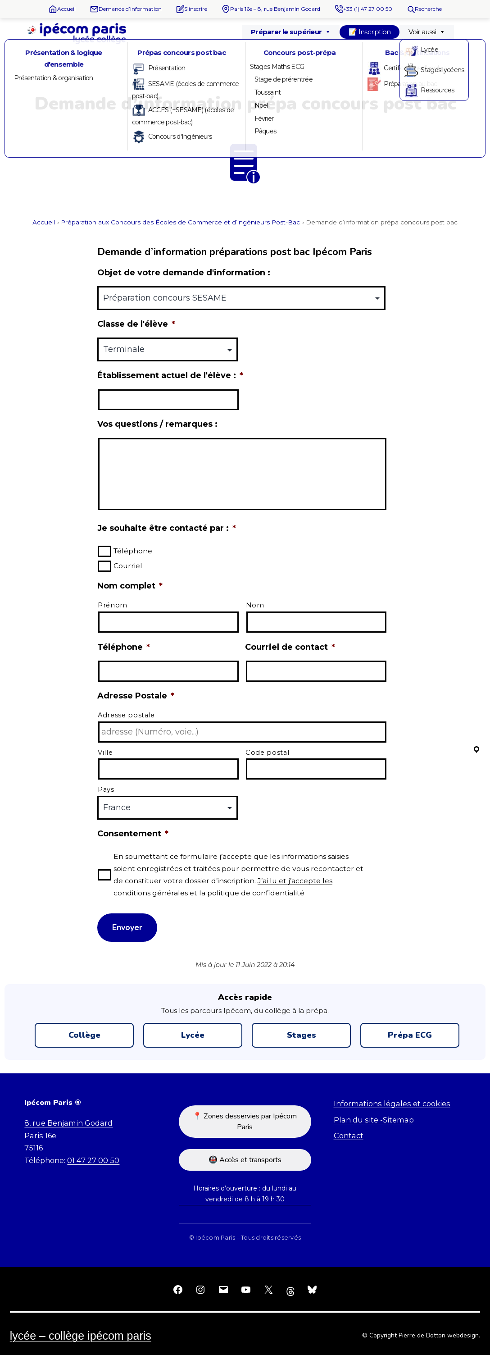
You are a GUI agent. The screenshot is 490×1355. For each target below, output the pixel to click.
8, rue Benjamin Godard (68, 1122)
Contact (348, 1135)
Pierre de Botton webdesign (439, 1335)
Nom (255, 605)
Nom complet (130, 586)
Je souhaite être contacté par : (166, 528)
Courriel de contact (290, 647)
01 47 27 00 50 (93, 1160)
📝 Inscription (369, 31)
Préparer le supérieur (291, 32)
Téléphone (132, 551)
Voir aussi (426, 32)
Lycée (192, 1035)
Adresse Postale (135, 696)
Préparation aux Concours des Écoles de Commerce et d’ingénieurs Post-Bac (180, 222)
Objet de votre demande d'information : (183, 273)
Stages (301, 1035)
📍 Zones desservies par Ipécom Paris (245, 1121)
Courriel (127, 565)
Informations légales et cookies (392, 1103)
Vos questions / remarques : (157, 424)
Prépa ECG (410, 1035)
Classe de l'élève (136, 324)
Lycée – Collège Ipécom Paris (80, 1335)
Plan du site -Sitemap (374, 1119)
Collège (84, 1035)
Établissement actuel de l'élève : (170, 375)
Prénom (112, 605)
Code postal (267, 752)
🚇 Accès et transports (245, 1160)
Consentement (132, 834)
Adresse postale (126, 715)
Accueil (43, 222)
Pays (106, 789)
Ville (105, 752)
